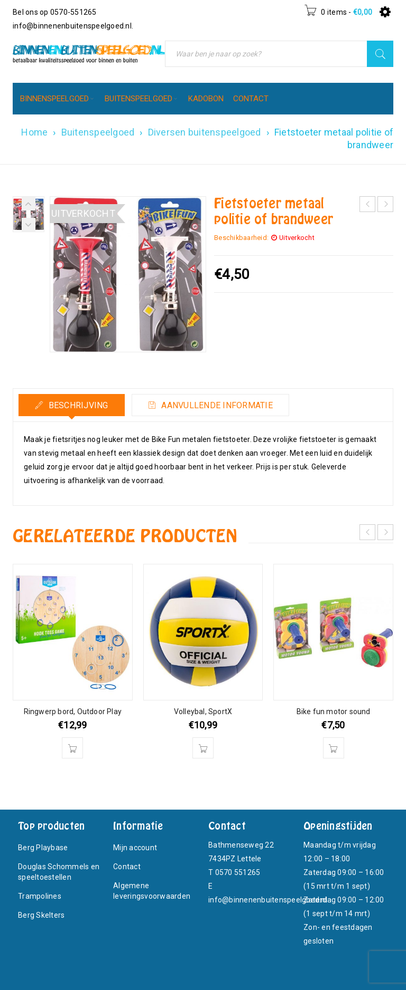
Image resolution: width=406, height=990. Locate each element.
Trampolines (39, 896)
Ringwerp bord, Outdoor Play (73, 711)
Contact (127, 866)
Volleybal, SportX (203, 711)
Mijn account (135, 847)
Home (34, 132)
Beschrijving (77, 405)
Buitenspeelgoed (98, 132)
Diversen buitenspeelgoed (204, 132)
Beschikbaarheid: (241, 238)
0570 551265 (238, 872)
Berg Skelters (41, 915)
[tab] (72, 405)
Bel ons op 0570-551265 (55, 12)
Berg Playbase (43, 847)
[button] (72, 747)
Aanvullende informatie (216, 405)
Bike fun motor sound (334, 711)
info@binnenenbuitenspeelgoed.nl (72, 26)
